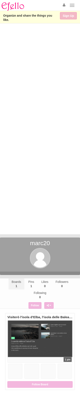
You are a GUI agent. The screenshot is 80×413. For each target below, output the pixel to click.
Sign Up (68, 15)
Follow (35, 305)
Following (40, 295)
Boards (16, 284)
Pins (31, 284)
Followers (62, 284)
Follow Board (40, 384)
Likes (44, 284)
